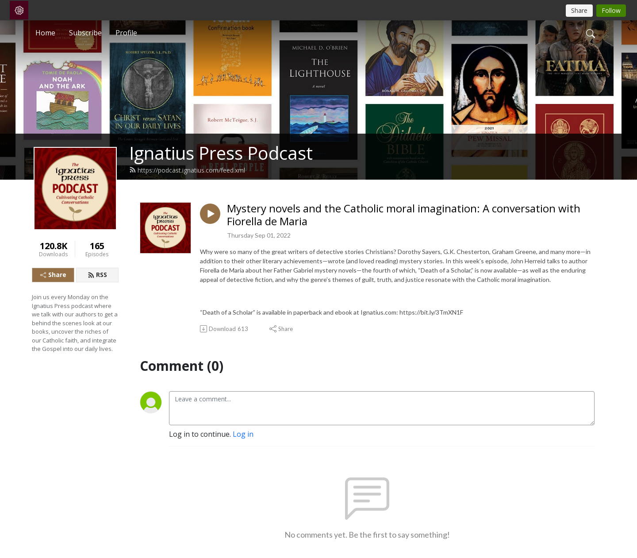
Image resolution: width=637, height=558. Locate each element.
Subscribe (85, 33)
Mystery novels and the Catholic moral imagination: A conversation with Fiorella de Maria (403, 215)
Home (45, 33)
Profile (126, 33)
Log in (243, 434)
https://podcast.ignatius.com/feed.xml (187, 170)
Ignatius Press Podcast (221, 153)
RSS (97, 274)
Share (53, 274)
